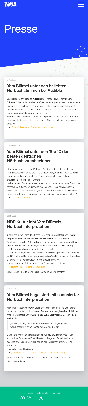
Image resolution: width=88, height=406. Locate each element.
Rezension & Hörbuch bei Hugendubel (28, 266)
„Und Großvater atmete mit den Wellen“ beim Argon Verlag (38, 352)
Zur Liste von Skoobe (21, 197)
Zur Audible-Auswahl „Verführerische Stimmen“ (32, 127)
